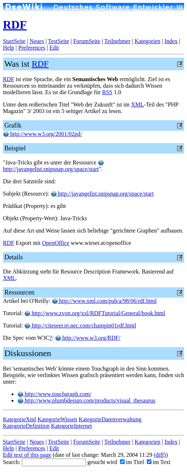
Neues (36, 41)
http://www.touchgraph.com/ (54, 394)
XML (137, 104)
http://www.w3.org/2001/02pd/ (42, 134)
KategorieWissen (58, 419)
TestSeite (58, 41)
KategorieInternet (71, 426)
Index (171, 41)
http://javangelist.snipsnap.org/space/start (53, 166)
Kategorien (147, 41)
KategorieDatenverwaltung (110, 419)
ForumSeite (86, 41)
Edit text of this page (27, 455)
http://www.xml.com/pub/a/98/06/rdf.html (104, 301)
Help (8, 48)
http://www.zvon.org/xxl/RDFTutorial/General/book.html (94, 313)
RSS (107, 92)
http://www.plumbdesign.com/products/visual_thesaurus (86, 400)
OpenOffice (55, 243)
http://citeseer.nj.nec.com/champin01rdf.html (80, 325)
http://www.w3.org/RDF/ (87, 338)
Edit (54, 48)
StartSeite (14, 41)
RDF (15, 24)
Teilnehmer (117, 41)
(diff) (160, 455)
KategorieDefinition (26, 426)
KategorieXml (19, 419)
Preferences (31, 48)
